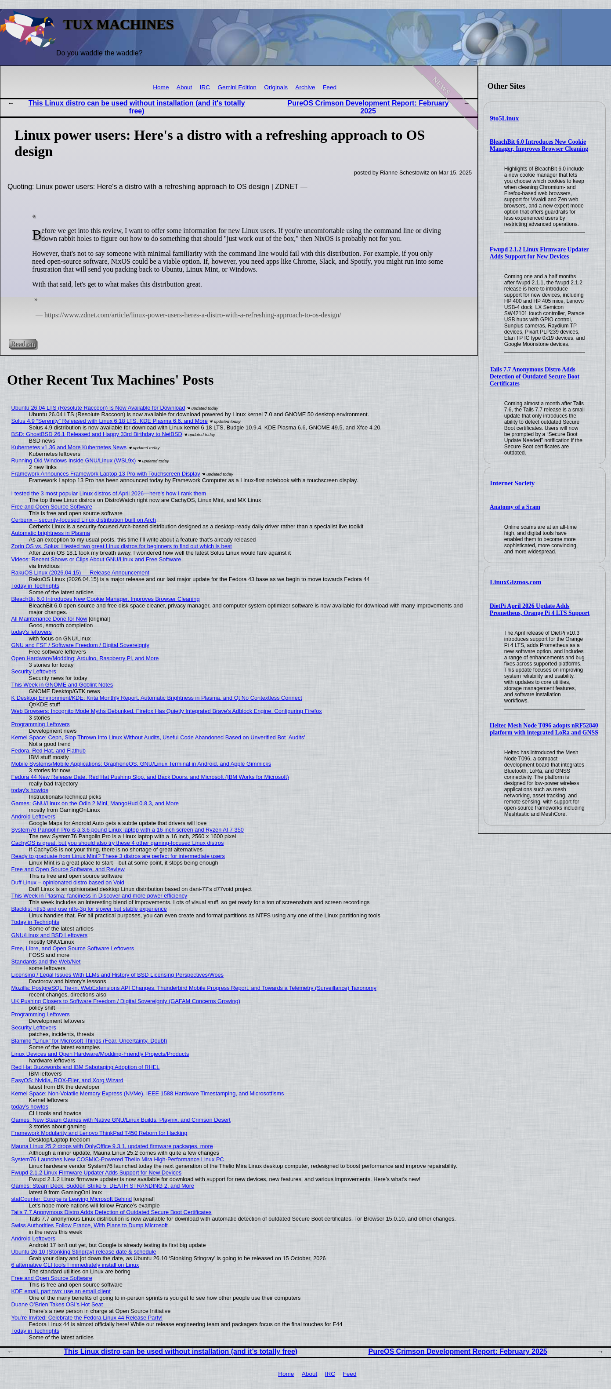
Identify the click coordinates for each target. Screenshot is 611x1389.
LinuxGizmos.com (515, 581)
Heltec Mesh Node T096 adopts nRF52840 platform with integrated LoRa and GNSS (544, 729)
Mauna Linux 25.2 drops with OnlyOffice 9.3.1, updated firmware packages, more (112, 1146)
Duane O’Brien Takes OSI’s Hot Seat (57, 1304)
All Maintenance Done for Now (49, 618)
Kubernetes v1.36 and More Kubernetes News (69, 447)
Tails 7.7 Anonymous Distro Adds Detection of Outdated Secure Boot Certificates (534, 376)
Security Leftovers (33, 671)
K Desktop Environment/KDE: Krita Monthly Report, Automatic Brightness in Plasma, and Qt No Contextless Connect (156, 697)
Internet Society (512, 483)
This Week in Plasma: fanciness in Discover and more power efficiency (99, 895)
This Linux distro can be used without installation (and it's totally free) (137, 107)
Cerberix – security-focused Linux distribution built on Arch (83, 519)
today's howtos (29, 790)
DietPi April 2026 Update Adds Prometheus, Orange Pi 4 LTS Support (540, 609)
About (184, 87)
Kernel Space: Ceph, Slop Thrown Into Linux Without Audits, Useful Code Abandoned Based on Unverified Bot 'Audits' (158, 737)
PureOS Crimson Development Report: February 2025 (367, 107)
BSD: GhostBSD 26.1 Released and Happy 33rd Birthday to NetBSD (96, 434)
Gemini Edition (237, 87)
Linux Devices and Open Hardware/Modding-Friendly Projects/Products (100, 1054)
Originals (276, 87)
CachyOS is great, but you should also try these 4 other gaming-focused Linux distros (117, 843)
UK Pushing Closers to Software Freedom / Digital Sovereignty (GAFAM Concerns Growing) (125, 1001)
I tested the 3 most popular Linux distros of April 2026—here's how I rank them (108, 493)
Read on (22, 344)
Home (161, 87)
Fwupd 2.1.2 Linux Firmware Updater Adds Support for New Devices (539, 253)
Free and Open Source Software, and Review (68, 869)
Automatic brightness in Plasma (50, 533)
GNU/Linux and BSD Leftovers (49, 935)
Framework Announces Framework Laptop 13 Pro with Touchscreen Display (105, 473)
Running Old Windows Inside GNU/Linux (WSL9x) (73, 460)
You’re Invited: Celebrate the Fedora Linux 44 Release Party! (87, 1317)
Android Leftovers (33, 816)
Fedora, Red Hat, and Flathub (48, 750)
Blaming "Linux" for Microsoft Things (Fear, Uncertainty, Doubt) (89, 1040)
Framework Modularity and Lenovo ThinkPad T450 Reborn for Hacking (99, 1133)
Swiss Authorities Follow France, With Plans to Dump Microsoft (89, 1225)
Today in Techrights (35, 585)
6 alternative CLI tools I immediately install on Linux (75, 1265)
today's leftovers (31, 632)
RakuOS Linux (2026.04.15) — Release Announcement (80, 572)
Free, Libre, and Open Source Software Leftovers (72, 948)
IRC (205, 87)
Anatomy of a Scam (515, 507)
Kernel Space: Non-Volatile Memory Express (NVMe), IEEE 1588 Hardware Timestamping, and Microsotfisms (147, 1093)
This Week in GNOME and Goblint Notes (62, 684)
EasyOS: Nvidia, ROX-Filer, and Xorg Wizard (67, 1080)
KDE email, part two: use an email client (61, 1291)
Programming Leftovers (40, 724)
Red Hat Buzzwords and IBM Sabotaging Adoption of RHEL (85, 1067)
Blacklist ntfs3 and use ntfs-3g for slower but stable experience (89, 908)
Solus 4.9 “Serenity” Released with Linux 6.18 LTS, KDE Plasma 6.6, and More (109, 421)
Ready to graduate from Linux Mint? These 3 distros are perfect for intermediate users (118, 856)
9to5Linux (504, 118)
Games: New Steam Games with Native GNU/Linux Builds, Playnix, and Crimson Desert (121, 1119)
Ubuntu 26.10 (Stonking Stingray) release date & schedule (83, 1251)
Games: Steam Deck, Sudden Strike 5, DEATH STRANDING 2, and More (103, 1185)
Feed (329, 87)
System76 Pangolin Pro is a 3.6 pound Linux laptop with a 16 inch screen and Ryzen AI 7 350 (127, 829)
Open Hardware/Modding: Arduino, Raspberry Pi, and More (85, 658)
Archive (305, 87)
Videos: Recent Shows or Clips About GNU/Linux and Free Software (96, 559)
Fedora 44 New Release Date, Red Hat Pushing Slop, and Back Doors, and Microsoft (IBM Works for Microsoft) (150, 777)
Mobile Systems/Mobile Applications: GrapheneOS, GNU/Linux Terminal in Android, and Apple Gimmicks (141, 763)
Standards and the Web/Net (46, 961)
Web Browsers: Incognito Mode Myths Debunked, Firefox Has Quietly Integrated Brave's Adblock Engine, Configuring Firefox (166, 711)
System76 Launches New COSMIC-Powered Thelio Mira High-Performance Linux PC (117, 1159)
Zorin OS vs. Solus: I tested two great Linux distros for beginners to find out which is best (121, 546)
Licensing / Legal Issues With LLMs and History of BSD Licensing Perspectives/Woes (117, 974)
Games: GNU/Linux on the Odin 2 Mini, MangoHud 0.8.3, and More (95, 803)
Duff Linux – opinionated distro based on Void (67, 882)
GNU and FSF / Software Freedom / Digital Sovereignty (80, 645)
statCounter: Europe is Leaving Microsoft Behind (71, 1199)
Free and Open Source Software (51, 506)
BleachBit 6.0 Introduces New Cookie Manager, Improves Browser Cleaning (539, 145)
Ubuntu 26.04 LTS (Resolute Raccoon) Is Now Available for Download (98, 407)
